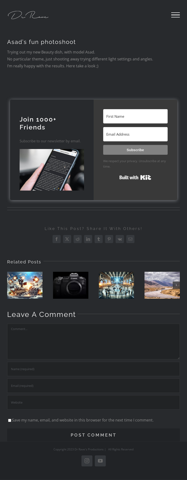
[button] (52, 170)
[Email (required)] (93, 386)
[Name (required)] (93, 369)
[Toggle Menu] (175, 15)
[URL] (93, 402)
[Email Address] (135, 134)
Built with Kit (135, 177)
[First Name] (135, 116)
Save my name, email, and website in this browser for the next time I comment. (83, 420)
